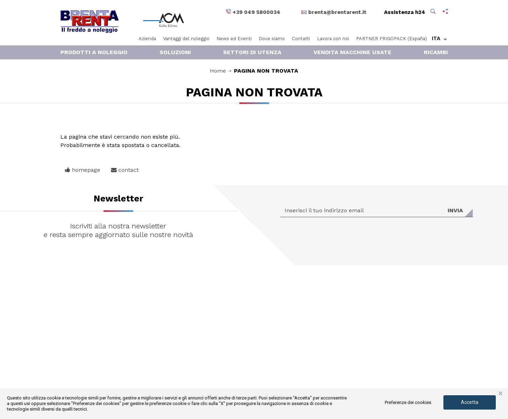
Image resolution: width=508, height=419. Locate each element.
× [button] (500, 393)
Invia (455, 210)
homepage (82, 170)
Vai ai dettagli (318, 312)
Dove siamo (272, 38)
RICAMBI (436, 52)
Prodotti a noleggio (93, 52)
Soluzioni (175, 52)
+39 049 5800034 (224, 366)
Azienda (147, 38)
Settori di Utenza (252, 52)
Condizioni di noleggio (351, 358)
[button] (433, 12)
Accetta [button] (469, 402)
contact (125, 170)
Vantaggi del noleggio (186, 38)
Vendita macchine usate (352, 52)
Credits (334, 375)
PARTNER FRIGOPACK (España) (391, 38)
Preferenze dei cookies (408, 402)
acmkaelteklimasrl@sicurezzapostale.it (251, 349)
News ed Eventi (234, 38)
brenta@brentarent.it (234, 340)
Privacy (334, 366)
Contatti (301, 38)
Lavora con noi (333, 38)
